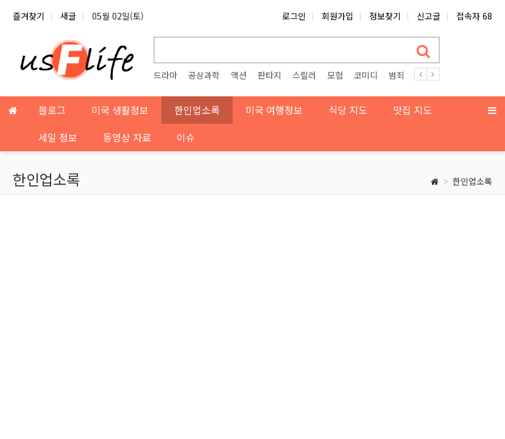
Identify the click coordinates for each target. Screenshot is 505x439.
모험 (335, 75)
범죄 (396, 75)
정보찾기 (385, 16)
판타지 (269, 75)
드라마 (165, 75)
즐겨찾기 (28, 16)
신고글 (428, 16)
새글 (68, 16)
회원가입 (337, 16)
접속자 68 (474, 16)
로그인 (294, 16)
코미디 (366, 75)
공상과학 (204, 75)
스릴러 (304, 75)
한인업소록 (472, 181)
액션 (239, 75)
